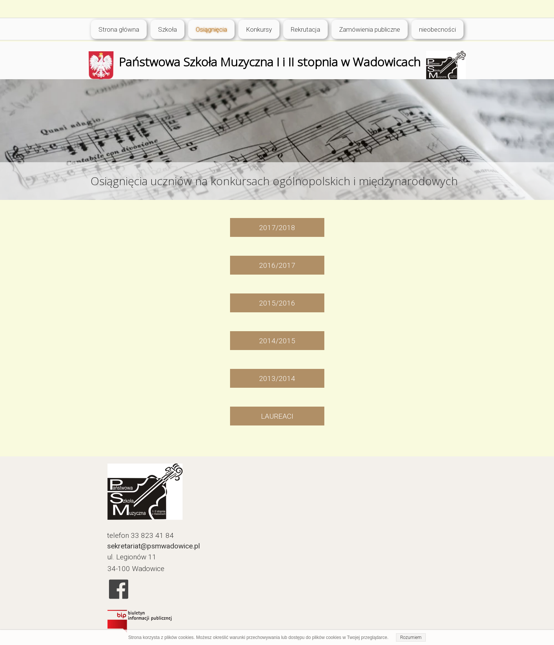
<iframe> (334, 551)
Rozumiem (411, 637)
